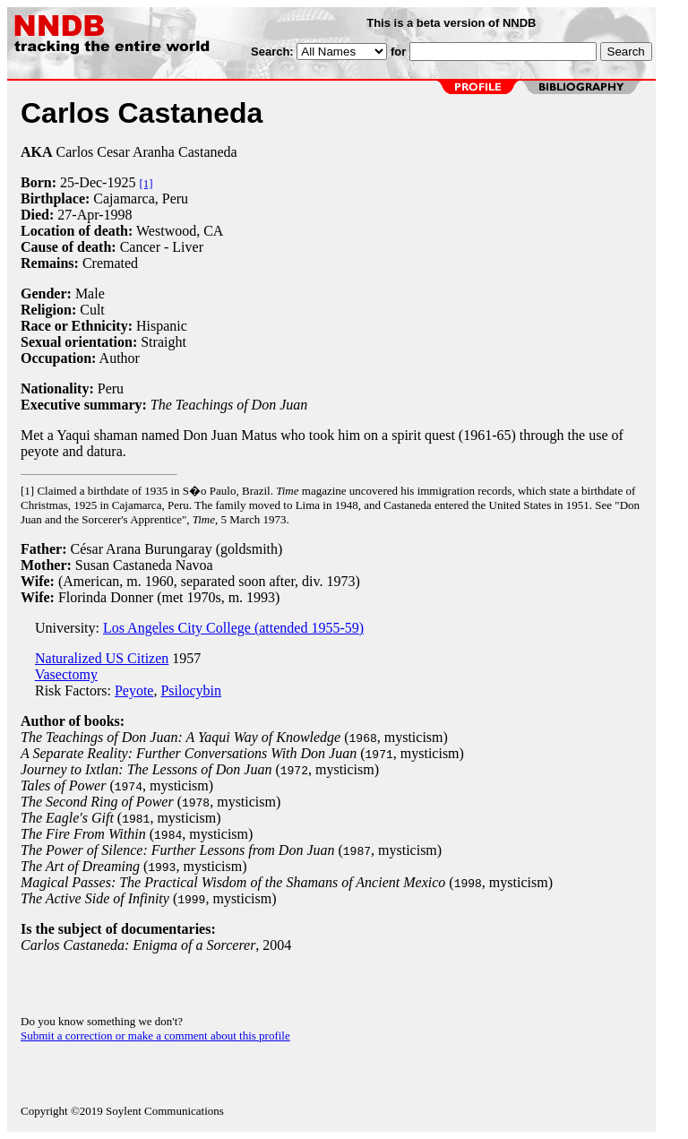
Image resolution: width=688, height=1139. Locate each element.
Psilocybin (190, 690)
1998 (118, 214)
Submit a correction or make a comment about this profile (155, 1035)
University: (62, 627)
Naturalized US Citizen (101, 658)
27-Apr (78, 214)
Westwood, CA (179, 230)
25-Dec (81, 182)
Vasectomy (66, 674)
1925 (121, 182)
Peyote (134, 690)
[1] (145, 183)
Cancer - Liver (161, 247)
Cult (92, 309)
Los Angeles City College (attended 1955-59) (233, 627)
